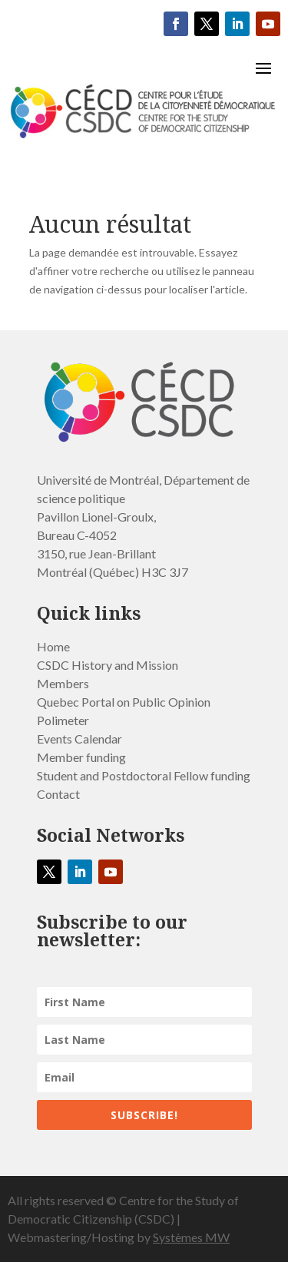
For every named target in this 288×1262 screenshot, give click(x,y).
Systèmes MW (191, 1237)
